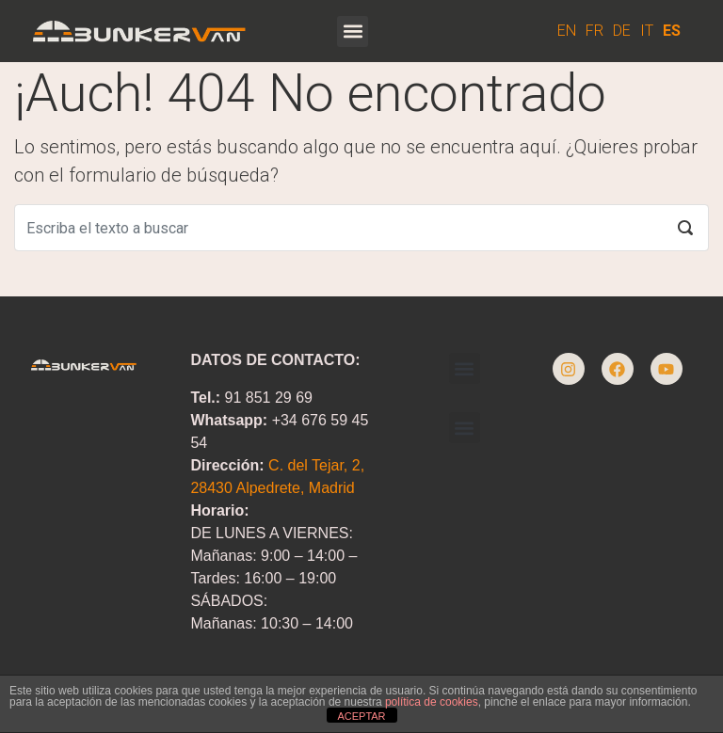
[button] (352, 31)
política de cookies (431, 702)
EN (566, 31)
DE (622, 31)
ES (672, 31)
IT (646, 31)
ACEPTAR (361, 716)
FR (594, 31)
